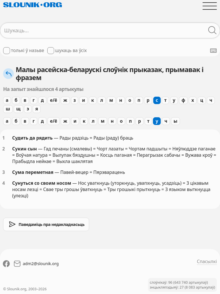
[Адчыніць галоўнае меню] (209, 6)
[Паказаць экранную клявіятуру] (213, 50)
